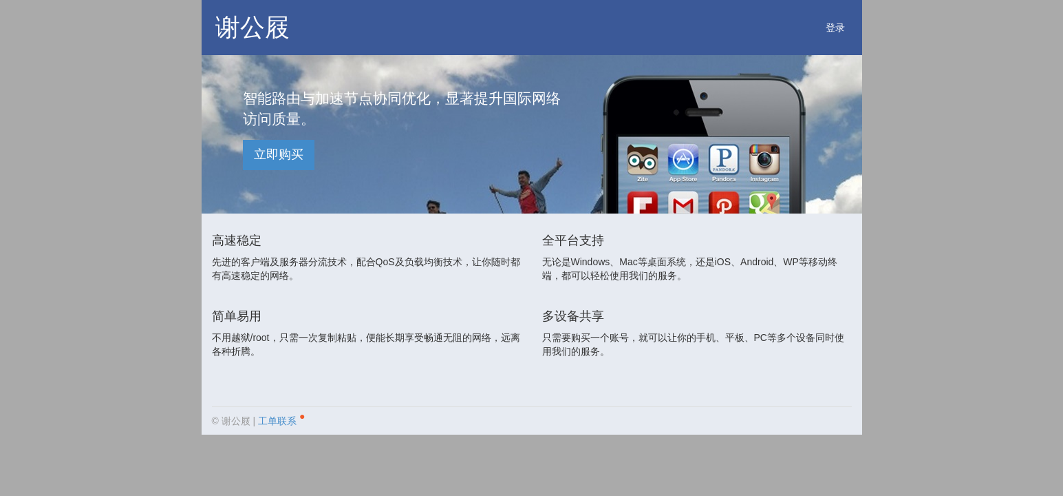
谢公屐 (252, 27)
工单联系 (281, 418)
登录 (835, 27)
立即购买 (278, 154)
